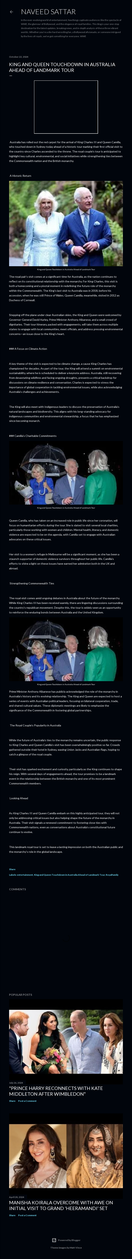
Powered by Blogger (66, 1240)
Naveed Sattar (48, 11)
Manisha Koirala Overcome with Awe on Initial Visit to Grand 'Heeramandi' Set (61, 1205)
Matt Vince (76, 1247)
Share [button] (12, 869)
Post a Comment (27, 1100)
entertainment (25, 874)
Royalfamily (112, 874)
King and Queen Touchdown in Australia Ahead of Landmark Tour (69, 874)
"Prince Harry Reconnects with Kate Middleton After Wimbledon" (56, 1091)
